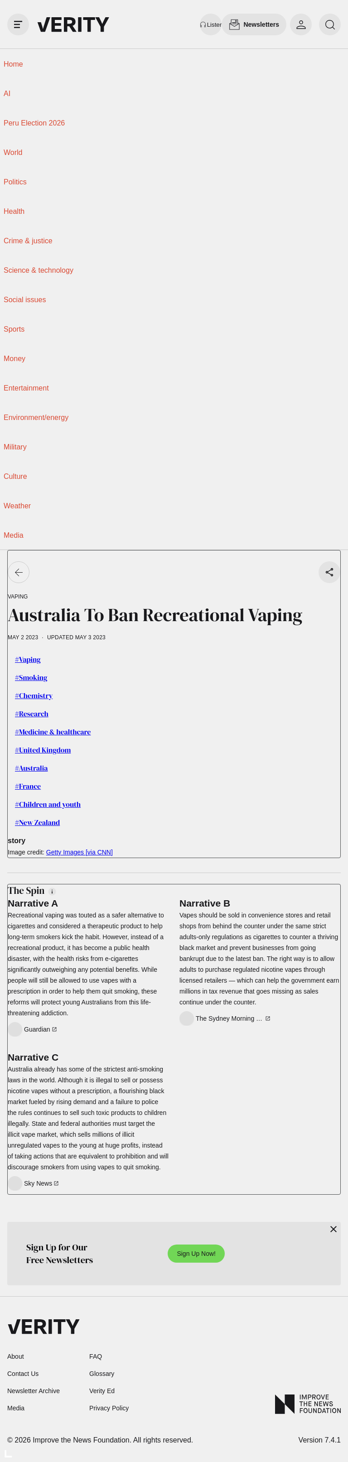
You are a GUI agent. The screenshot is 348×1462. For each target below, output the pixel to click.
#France (28, 786)
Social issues (25, 300)
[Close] (333, 1229)
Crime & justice (28, 241)
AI (7, 93)
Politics (15, 182)
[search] (330, 24)
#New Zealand (37, 822)
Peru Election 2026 (34, 123)
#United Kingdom (43, 750)
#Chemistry (34, 695)
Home (13, 64)
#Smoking (31, 677)
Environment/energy (36, 417)
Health (14, 211)
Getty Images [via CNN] (79, 852)
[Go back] (18, 572)
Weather (17, 506)
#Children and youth (48, 804)
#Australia (31, 768)
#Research (31, 714)
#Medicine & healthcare (53, 732)
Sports (14, 329)
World (13, 152)
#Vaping (28, 659)
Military (15, 447)
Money (14, 358)
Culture (15, 476)
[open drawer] (18, 24)
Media (14, 535)
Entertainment (26, 388)
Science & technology (38, 270)
